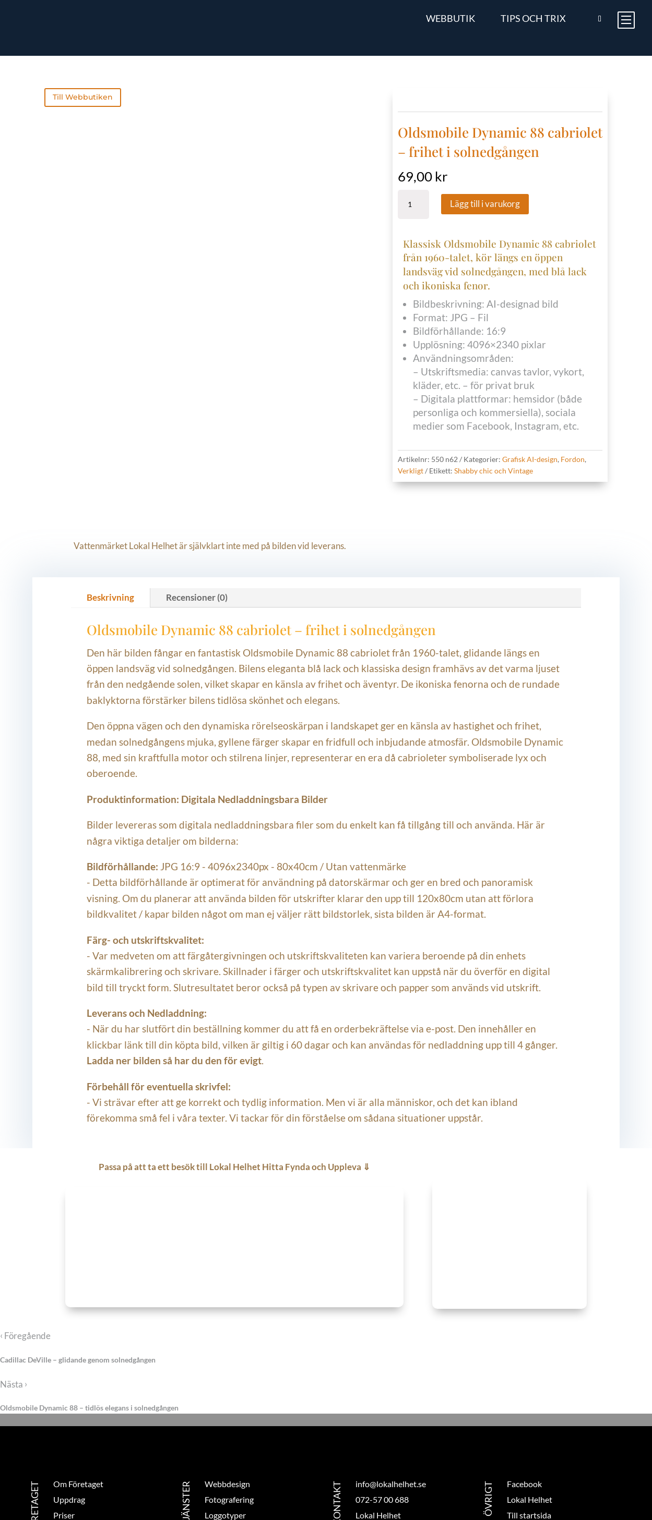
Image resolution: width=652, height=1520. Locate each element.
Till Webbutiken (83, 97)
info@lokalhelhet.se (390, 1414)
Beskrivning (110, 527)
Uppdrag (69, 1429)
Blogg (63, 1461)
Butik (63, 1476)
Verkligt (410, 470)
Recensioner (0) (197, 527)
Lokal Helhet (529, 1429)
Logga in (522, 1461)
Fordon (573, 459)
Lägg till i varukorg (485, 203)
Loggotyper (225, 1445)
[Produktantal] (413, 204)
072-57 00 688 (382, 1429)
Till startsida (529, 1445)
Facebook (524, 1414)
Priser (64, 1445)
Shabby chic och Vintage (493, 470)
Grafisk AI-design (530, 459)
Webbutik (450, 18)
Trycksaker (224, 1461)
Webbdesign (227, 1414)
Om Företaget (78, 1414)
